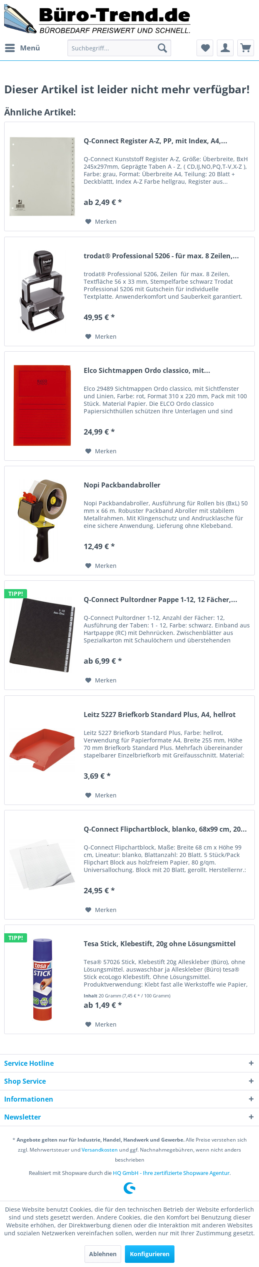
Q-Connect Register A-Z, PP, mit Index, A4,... (155, 141)
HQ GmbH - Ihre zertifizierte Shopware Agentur (171, 1173)
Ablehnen (103, 1254)
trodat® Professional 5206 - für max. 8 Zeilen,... (161, 256)
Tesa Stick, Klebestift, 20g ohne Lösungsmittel (160, 944)
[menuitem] (22, 48)
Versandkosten (100, 1149)
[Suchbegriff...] (119, 48)
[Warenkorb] (245, 48)
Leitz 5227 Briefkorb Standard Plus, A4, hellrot (160, 714)
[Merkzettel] (205, 48)
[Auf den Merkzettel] (101, 222)
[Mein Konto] (225, 48)
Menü (22, 46)
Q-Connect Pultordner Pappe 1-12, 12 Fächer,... (160, 599)
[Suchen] (162, 48)
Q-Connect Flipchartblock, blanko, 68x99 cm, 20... (165, 829)
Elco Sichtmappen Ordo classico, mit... (147, 370)
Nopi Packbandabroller (122, 485)
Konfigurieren (149, 1254)
